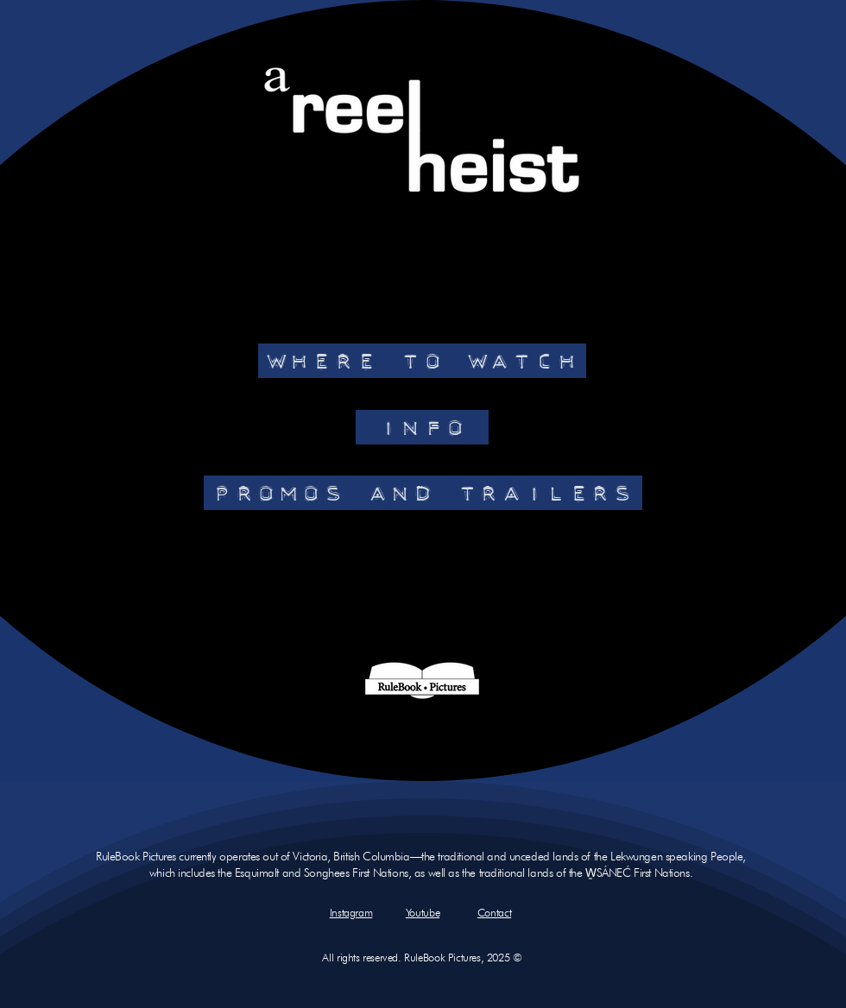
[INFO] (422, 427)
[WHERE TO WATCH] (422, 360)
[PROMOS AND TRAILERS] (423, 493)
